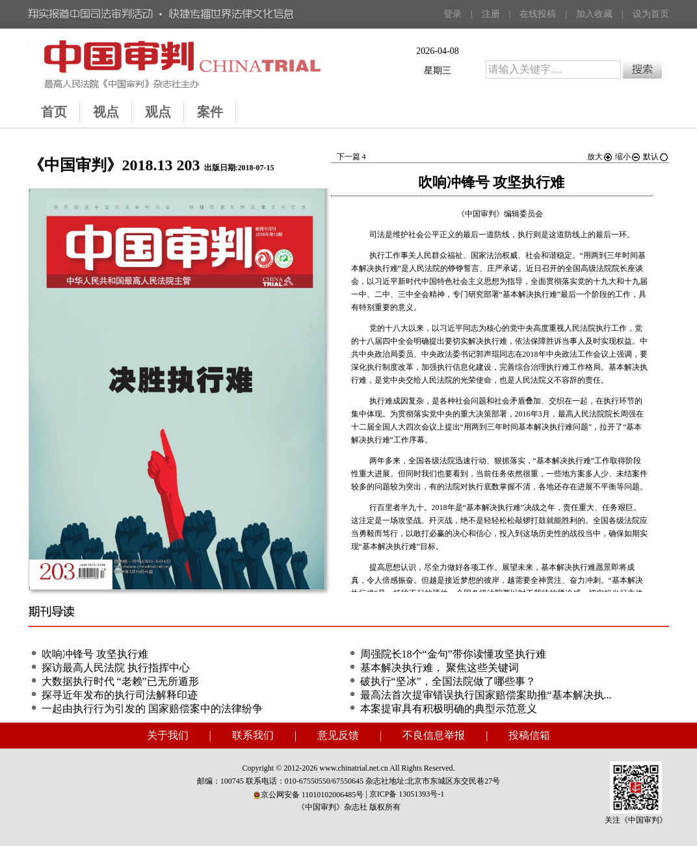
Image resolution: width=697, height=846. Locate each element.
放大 (600, 156)
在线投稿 (537, 14)
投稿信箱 (529, 735)
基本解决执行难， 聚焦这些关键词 (439, 667)
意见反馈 (338, 735)
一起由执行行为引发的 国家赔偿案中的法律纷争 (152, 708)
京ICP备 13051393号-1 (407, 794)
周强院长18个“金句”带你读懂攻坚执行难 (453, 654)
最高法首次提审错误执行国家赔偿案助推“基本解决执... (486, 694)
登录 (452, 14)
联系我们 (253, 735)
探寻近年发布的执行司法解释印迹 (120, 694)
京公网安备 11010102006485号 (308, 794)
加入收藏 (594, 14)
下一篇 (351, 156)
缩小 (628, 156)
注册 (491, 14)
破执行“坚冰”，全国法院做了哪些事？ (448, 681)
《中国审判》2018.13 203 (114, 165)
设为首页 (651, 14)
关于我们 (168, 735)
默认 (656, 156)
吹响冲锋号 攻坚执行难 (95, 654)
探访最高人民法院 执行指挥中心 (116, 667)
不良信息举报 (433, 735)
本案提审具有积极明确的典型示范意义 (448, 708)
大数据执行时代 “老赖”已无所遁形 (120, 681)
